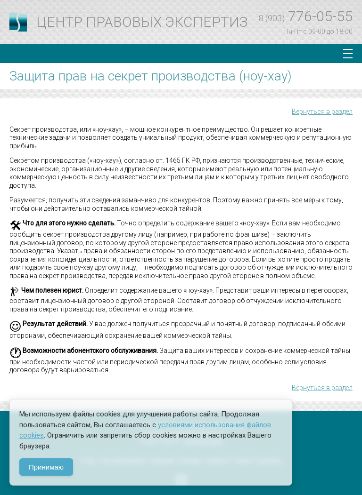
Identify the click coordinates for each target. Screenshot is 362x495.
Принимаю (46, 467)
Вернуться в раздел (322, 111)
